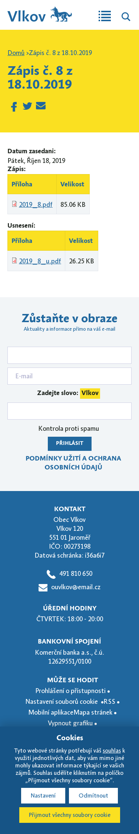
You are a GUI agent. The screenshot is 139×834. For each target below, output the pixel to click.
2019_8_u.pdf (40, 261)
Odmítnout (93, 795)
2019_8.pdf (36, 204)
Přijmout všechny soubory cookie (69, 815)
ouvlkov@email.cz (75, 587)
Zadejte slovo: (68, 393)
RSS (109, 701)
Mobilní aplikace (50, 712)
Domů (15, 53)
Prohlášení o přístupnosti (70, 691)
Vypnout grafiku (70, 723)
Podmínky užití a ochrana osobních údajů (73, 463)
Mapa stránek (92, 712)
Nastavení (43, 795)
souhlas (112, 750)
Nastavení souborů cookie (62, 701)
